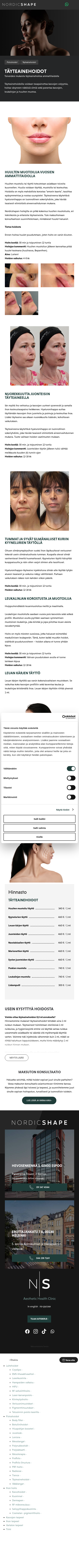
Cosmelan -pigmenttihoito (26, 1513)
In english (33, 1306)
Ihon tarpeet (12, 1521)
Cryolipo (16, 1369)
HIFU (14, 1386)
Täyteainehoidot (29, 62)
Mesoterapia (18, 1454)
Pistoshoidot (12, 62)
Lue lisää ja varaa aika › (39, 1100)
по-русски (45, 1306)
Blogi (25, 1552)
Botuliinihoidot (20, 1424)
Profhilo (16, 1458)
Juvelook (17, 1433)
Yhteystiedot (60, 1552)
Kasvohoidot (18, 1492)
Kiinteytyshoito (20, 1399)
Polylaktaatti (18, 1450)
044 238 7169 (39, 1258)
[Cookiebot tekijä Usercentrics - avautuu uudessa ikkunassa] (62, 717)
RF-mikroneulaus (21, 1504)
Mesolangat (18, 1441)
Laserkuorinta (19, 1378)
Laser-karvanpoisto (22, 1395)
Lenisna (16, 1437)
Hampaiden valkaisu (23, 1382)
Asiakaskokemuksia (60, 1537)
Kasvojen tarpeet (15, 1517)
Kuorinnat (17, 1496)
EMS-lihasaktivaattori (23, 1374)
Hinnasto (60, 1545)
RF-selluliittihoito (21, 1391)
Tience (15, 1475)
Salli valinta (39, 828)
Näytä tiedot (62, 809)
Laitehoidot (12, 1365)
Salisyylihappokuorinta (24, 1509)
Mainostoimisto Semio (39, 1346)
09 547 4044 (39, 1187)
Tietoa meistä (25, 1537)
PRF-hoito (17, 1467)
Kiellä (39, 837)
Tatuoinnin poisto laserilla (25, 1412)
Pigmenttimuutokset (22, 1407)
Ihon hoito (11, 1488)
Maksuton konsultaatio (25, 1545)
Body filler (17, 1420)
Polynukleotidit (20, 1445)
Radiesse (16, 1471)
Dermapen (17, 1500)
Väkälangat (18, 1483)
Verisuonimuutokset (22, 1403)
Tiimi (8, 1529)
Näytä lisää (17, 1057)
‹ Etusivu (13, 1360)
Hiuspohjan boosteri (23, 1428)
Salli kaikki (39, 819)
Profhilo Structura (21, 1462)
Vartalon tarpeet (14, 1525)
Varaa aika (68, 1360)
